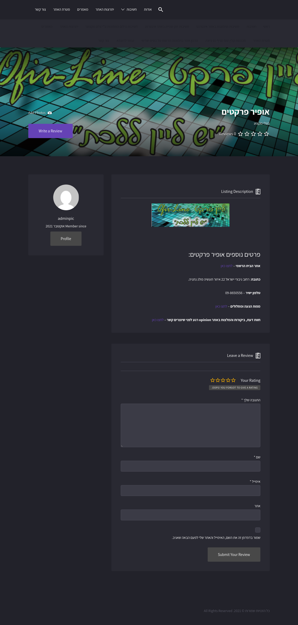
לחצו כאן (226, 265)
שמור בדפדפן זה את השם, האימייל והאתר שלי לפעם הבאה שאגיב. (216, 537)
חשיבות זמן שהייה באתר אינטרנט (167, 26)
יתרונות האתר (105, 9)
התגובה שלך (250, 400)
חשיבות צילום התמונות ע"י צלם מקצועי (111, 26)
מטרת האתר (61, 9)
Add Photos (40, 113)
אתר (257, 506)
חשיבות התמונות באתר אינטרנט (217, 26)
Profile (66, 238)
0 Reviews (227, 134)
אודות (148, 9)
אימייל (255, 481)
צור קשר (40, 9)
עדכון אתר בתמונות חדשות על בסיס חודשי (169, 40)
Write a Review (50, 130)
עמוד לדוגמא (125, 40)
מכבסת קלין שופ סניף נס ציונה (225, 40)
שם (257, 457)
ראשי (266, 26)
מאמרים (82, 9)
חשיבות (132, 9)
